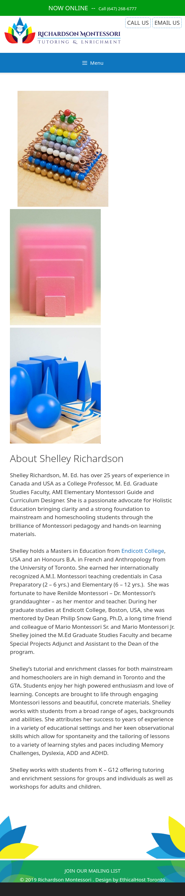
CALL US (138, 22)
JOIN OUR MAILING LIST (92, 870)
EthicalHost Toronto (142, 879)
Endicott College (142, 551)
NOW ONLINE (68, 8)
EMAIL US (167, 22)
